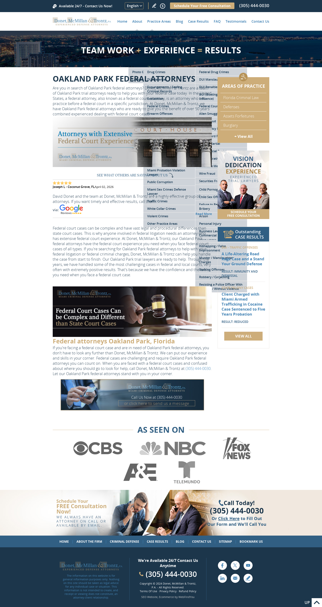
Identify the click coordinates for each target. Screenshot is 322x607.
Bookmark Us (251, 541)
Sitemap (225, 541)
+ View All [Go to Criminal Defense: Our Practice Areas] (243, 136)
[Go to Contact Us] (243, 185)
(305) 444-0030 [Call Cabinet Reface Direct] (171, 574)
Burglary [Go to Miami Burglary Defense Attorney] (230, 125)
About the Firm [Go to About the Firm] (89, 541)
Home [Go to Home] (122, 21)
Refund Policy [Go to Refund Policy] (187, 591)
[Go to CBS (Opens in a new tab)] (97, 458)
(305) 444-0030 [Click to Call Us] (237, 510)
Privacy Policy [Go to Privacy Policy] (168, 591)
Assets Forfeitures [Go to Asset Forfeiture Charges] (238, 116)
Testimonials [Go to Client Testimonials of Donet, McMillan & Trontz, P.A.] (236, 21)
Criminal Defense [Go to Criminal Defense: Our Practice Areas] (124, 541)
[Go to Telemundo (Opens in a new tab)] (186, 482)
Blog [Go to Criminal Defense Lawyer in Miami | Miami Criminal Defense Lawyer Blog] (179, 21)
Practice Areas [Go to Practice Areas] (159, 21)
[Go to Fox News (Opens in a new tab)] (236, 458)
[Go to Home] (82, 24)
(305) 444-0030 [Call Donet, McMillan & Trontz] (254, 5)
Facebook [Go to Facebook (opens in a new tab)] (222, 565)
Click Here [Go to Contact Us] (229, 518)
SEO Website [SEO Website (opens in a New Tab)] (149, 597)
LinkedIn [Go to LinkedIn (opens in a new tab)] (222, 578)
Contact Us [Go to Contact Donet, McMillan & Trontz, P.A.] (260, 21)
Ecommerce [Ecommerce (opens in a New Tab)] (166, 597)
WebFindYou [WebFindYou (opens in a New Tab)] (186, 597)
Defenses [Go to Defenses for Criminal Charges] (231, 106)
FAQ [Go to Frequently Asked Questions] (217, 21)
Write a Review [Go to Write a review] (154, 5)
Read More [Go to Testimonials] (204, 214)
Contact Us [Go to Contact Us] (201, 541)
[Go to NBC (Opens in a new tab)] (172, 458)
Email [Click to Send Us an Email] (235, 578)
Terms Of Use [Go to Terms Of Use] (148, 591)
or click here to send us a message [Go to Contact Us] (156, 403)
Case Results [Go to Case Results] (198, 21)
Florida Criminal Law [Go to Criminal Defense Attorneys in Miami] (241, 97)
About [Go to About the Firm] (137, 21)
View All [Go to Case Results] (243, 336)
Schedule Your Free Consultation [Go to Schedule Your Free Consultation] (202, 5)
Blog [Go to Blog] (180, 541)
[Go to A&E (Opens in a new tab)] (140, 482)
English (133, 5)
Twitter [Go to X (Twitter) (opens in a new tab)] (235, 565)
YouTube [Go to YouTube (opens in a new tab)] (248, 565)
